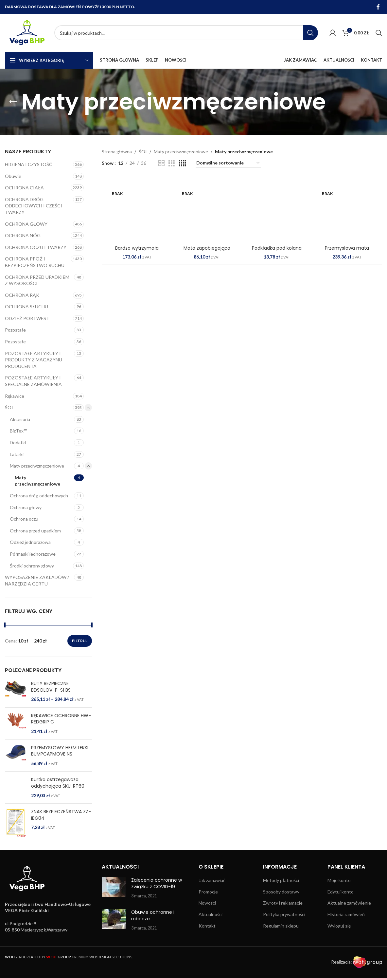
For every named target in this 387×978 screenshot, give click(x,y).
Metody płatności (281, 890)
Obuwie (13, 176)
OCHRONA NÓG (23, 235)
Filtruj (79, 640)
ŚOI (9, 407)
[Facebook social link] (378, 7)
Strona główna (117, 151)
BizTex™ (18, 430)
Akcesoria (20, 419)
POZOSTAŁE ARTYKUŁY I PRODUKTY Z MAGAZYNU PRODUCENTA (33, 360)
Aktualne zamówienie (349, 913)
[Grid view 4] (182, 163)
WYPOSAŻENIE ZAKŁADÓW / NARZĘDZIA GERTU (37, 580)
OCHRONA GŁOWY (26, 224)
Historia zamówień (346, 924)
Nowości (207, 913)
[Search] (186, 32)
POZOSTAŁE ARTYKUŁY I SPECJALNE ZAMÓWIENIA (33, 381)
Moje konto (339, 890)
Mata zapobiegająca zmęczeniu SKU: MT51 (207, 251)
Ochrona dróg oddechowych (39, 495)
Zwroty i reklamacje (283, 913)
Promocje (208, 902)
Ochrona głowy (26, 507)
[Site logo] (26, 32)
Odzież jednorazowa (30, 542)
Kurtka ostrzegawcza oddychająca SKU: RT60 (57, 783)
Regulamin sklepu (281, 936)
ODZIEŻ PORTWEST (27, 318)
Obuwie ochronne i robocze (152, 925)
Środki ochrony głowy (32, 565)
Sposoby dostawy (281, 902)
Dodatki (18, 442)
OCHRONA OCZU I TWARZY (35, 247)
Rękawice (14, 396)
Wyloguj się (339, 936)
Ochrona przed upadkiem (35, 530)
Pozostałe (15, 330)
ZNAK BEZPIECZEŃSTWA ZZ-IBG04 (61, 825)
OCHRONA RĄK (22, 295)
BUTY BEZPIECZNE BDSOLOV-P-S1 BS (51, 687)
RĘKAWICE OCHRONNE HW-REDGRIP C (61, 719)
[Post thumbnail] (114, 898)
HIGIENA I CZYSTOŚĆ (28, 164)
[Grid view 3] (171, 163)
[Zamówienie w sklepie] (228, 163)
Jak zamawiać (212, 890)
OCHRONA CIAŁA (24, 187)
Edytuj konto (340, 902)
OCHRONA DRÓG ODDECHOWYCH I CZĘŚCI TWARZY (33, 206)
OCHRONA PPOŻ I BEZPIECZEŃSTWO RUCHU (34, 262)
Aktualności (210, 924)
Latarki (17, 454)
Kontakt (207, 936)
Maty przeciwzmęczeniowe (37, 466)
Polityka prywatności (284, 924)
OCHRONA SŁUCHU (26, 306)
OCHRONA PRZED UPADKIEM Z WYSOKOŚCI (37, 280)
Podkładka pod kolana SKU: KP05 (277, 251)
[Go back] (13, 101)
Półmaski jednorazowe (33, 554)
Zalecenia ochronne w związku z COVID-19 (156, 893)
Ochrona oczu (24, 519)
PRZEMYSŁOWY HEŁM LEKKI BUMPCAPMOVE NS (59, 751)
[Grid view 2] (161, 163)
